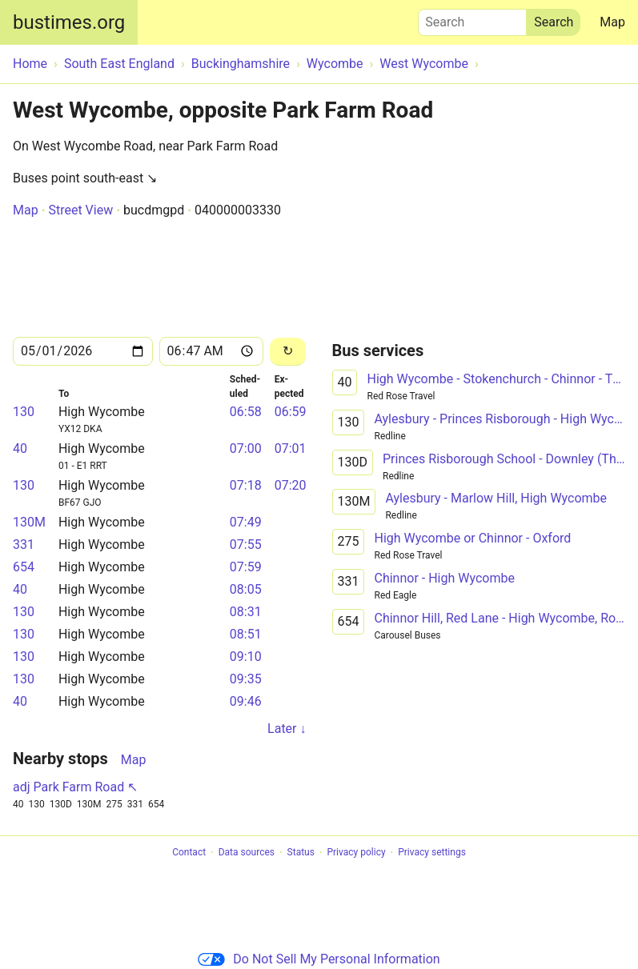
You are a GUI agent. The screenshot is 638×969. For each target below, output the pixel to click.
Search (472, 18)
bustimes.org (69, 22)
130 (23, 411)
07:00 (246, 448)
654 (23, 567)
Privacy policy (356, 853)
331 (23, 544)
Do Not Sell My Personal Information (318, 959)
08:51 (246, 634)
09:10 (246, 656)
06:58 (246, 411)
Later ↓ (286, 728)
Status (301, 853)
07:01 (291, 448)
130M (29, 522)
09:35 (246, 679)
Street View (80, 210)
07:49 (246, 522)
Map (612, 22)
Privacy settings (432, 853)
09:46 (246, 701)
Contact (189, 853)
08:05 (246, 589)
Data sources (247, 853)
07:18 (246, 485)
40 (20, 448)
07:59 (246, 567)
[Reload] (288, 352)
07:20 (291, 485)
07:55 (246, 544)
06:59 (291, 411)
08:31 (246, 611)
